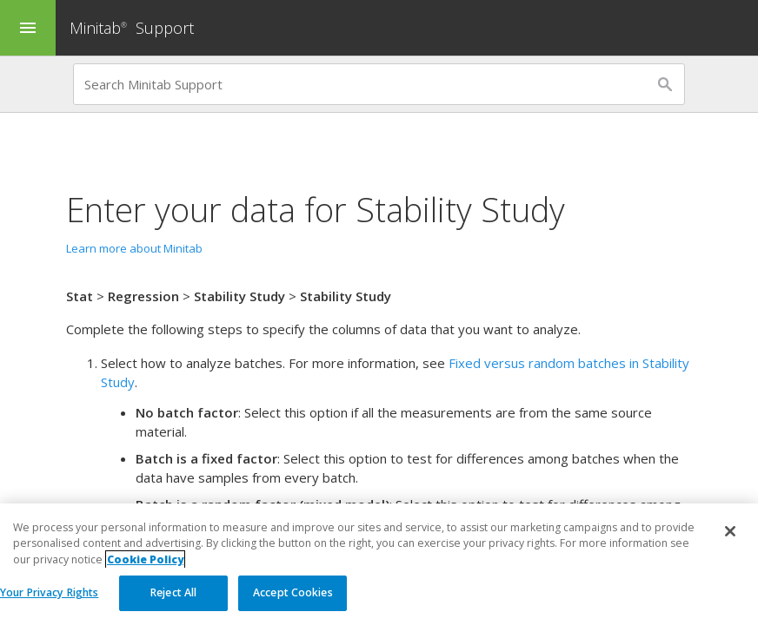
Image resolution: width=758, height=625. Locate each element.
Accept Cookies (293, 593)
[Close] (730, 532)
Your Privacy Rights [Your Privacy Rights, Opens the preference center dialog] (49, 593)
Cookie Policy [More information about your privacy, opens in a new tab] (145, 559)
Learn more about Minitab (134, 248)
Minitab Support (132, 27)
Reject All (173, 593)
